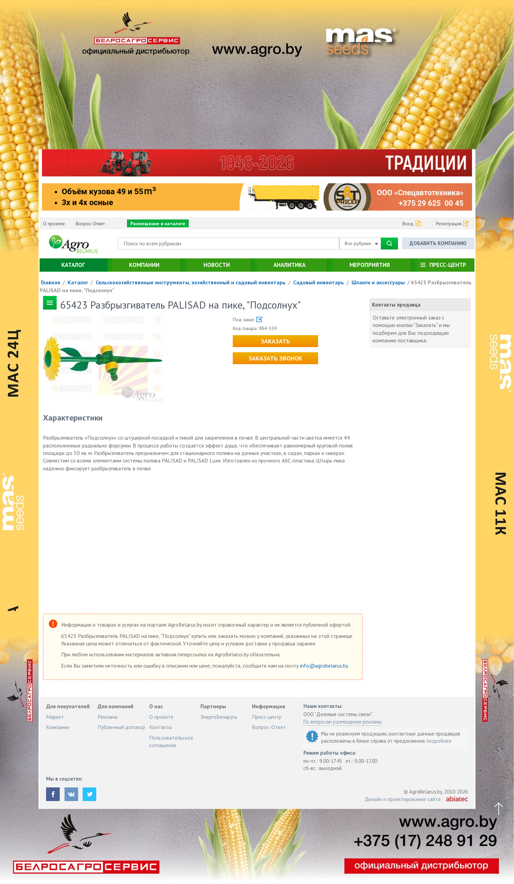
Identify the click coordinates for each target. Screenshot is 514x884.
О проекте (54, 223)
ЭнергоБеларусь (219, 716)
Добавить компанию (438, 243)
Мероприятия (369, 265)
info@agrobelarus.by (324, 665)
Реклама (107, 716)
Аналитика (289, 265)
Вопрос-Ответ (90, 223)
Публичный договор (121, 727)
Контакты (160, 727)
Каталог (73, 265)
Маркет (55, 716)
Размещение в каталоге (157, 223)
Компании (144, 265)
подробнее (439, 741)
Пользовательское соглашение (171, 741)
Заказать (275, 341)
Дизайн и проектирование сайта (403, 799)
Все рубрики (361, 243)
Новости (216, 265)
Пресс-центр (447, 265)
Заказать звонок (275, 358)
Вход (407, 223)
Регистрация (448, 223)
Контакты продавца (396, 304)
